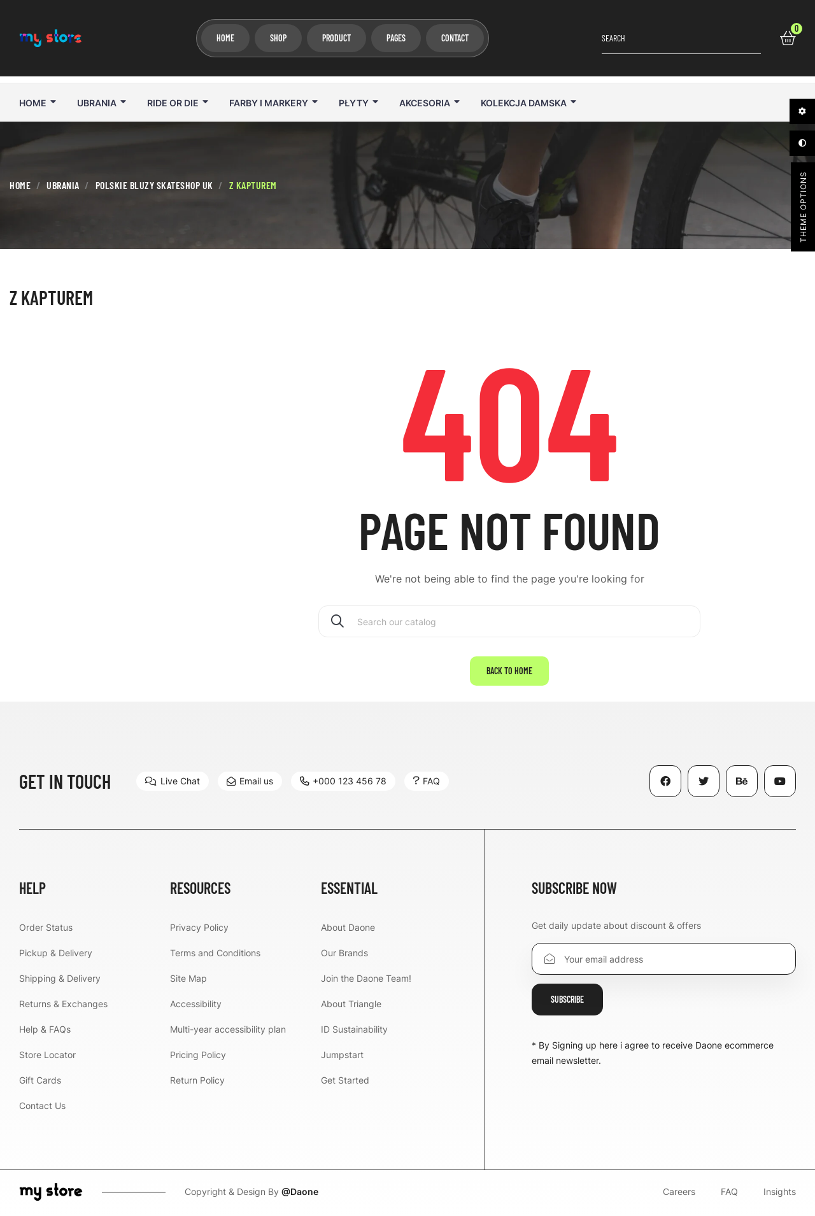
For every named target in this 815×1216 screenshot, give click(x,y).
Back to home (509, 670)
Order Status (46, 927)
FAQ (729, 1191)
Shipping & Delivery (60, 978)
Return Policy (197, 1080)
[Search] (509, 621)
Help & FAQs (45, 1029)
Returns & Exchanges (63, 1003)
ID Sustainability (354, 1029)
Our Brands (344, 952)
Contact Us (42, 1105)
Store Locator (47, 1054)
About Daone (348, 927)
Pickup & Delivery (55, 952)
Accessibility (196, 1003)
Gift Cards (40, 1080)
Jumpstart (342, 1054)
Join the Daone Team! (366, 978)
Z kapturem (51, 297)
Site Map (188, 978)
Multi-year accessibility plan (228, 1029)
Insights (779, 1191)
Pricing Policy (198, 1054)
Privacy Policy (199, 927)
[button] (172, 781)
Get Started (345, 1080)
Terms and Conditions (215, 952)
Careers (679, 1191)
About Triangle (351, 1003)
